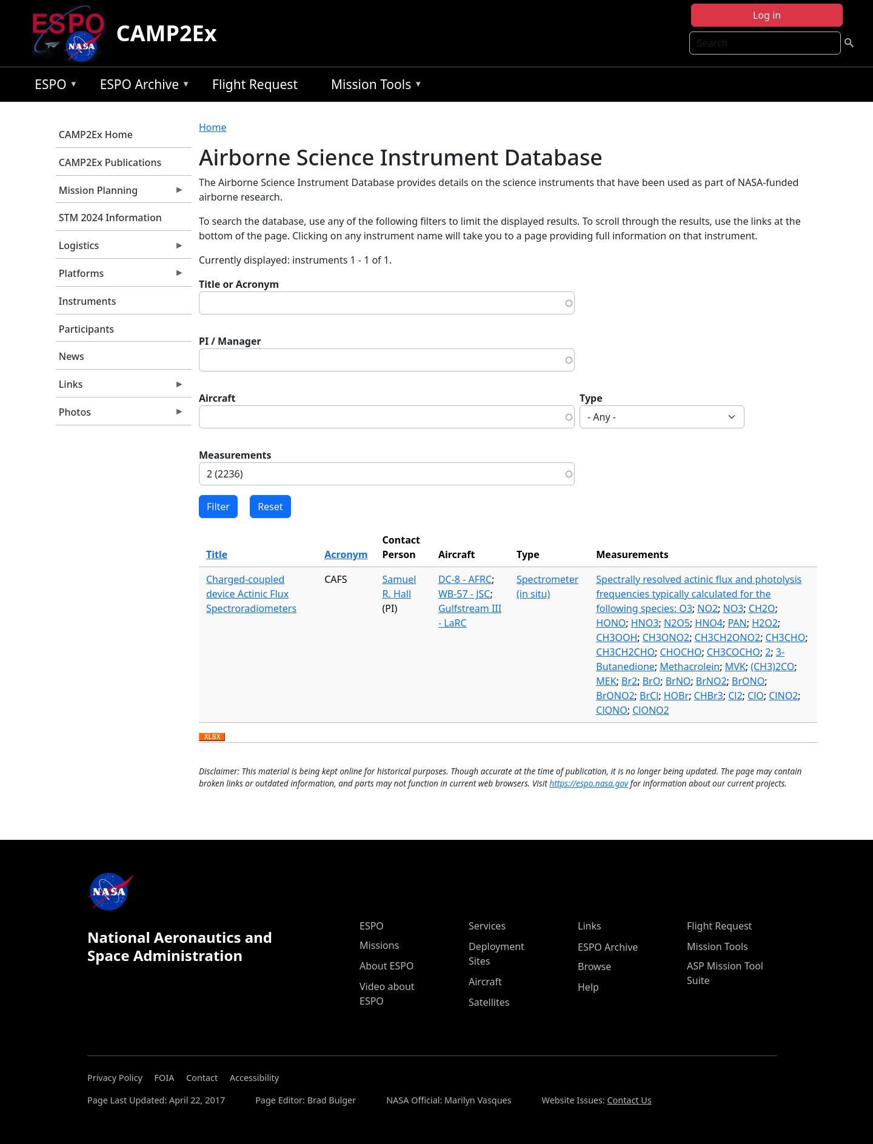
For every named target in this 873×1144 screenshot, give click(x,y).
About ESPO (386, 966)
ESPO (53, 86)
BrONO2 (615, 695)
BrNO (678, 681)
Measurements (235, 455)
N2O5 (677, 623)
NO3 (733, 608)
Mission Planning (120, 193)
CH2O (762, 608)
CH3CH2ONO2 (728, 637)
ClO (756, 695)
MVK (735, 666)
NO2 (707, 608)
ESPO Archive (142, 86)
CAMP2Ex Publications (110, 162)
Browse (594, 966)
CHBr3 (708, 695)
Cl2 (735, 695)
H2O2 (765, 623)
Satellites (489, 1002)
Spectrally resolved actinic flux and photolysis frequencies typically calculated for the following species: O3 (698, 594)
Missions (379, 945)
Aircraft (217, 398)
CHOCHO (680, 652)
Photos (120, 415)
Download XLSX (212, 737)
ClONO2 (650, 710)
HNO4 (709, 623)
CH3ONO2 (666, 637)
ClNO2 (783, 695)
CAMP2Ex (166, 33)
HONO (611, 623)
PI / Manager (230, 341)
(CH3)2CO (772, 666)
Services (487, 926)
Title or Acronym (239, 284)
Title (216, 554)
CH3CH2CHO (625, 652)
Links (120, 387)
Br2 (629, 681)
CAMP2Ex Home (96, 134)
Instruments (87, 301)
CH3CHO (786, 637)
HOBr (676, 695)
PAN (737, 623)
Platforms (120, 276)
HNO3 (645, 623)
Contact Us (629, 1100)
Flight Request (255, 84)
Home (213, 127)
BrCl (649, 695)
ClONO (611, 710)
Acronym (345, 554)
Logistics (120, 248)
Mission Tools (374, 86)
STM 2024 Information (110, 217)
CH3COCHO (733, 652)
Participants (86, 329)
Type (591, 398)
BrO (652, 681)
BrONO (748, 681)
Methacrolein (690, 666)
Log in (767, 15)
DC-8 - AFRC (465, 579)
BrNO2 (711, 681)
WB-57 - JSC (464, 593)
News (71, 356)
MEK (606, 681)
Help (588, 987)
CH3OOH (616, 637)
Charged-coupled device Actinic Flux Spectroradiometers (251, 594)
